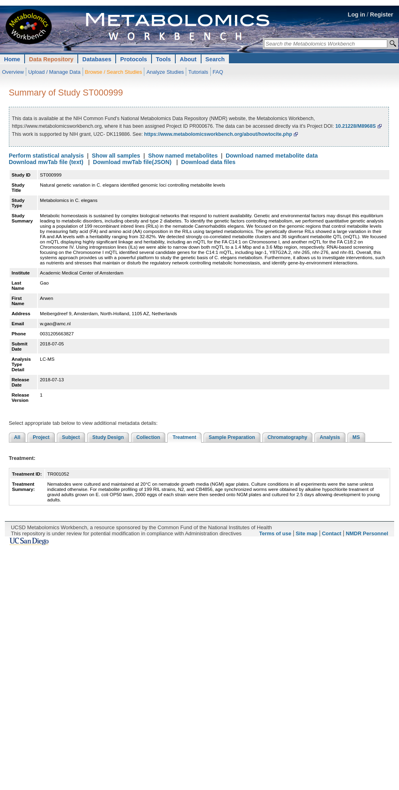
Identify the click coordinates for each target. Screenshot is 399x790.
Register (381, 14)
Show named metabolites (183, 155)
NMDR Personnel (367, 533)
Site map (307, 533)
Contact (331, 533)
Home (12, 59)
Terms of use (275, 533)
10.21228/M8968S (355, 126)
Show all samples (116, 155)
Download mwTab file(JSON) (132, 162)
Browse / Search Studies (113, 72)
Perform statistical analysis (46, 155)
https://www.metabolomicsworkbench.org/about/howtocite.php (218, 134)
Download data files (208, 162)
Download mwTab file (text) (46, 162)
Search (215, 59)
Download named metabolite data (272, 155)
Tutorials (198, 72)
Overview (13, 72)
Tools (163, 59)
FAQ (218, 72)
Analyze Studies (165, 72)
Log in (356, 14)
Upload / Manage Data (54, 72)
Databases (96, 59)
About (188, 59)
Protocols (133, 59)
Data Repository (51, 59)
